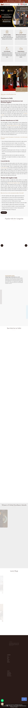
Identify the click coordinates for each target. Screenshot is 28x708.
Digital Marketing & (22, 705)
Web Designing (16, 705)
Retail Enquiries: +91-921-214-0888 (14, 0)
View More (4, 213)
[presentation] (2, 245)
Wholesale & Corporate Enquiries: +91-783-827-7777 (13, 2)
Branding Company (14, 706)
